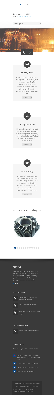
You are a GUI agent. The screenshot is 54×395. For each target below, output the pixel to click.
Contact (31, 391)
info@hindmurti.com (24, 16)
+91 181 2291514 (27, 367)
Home (15, 389)
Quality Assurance (19, 391)
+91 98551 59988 (25, 363)
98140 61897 (35, 363)
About (21, 389)
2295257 (35, 367)
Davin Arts (20, 386)
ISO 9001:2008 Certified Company (29, 330)
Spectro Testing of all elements (28, 304)
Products (29, 389)
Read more (26, 97)
